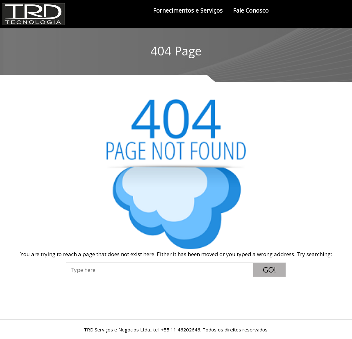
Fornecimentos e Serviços (188, 10)
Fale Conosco (251, 10)
